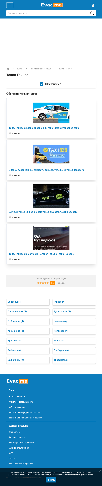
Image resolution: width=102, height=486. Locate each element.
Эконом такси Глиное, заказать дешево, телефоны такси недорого (46, 170)
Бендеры (14, 301)
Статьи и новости (17, 396)
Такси (20, 69)
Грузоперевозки (17, 437)
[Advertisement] (51, 40)
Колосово (61, 330)
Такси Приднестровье (40, 69)
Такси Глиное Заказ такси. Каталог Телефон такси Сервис (41, 254)
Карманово (16, 330)
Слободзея (61, 350)
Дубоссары (16, 321)
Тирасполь (61, 360)
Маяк (59, 340)
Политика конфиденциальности (24, 412)
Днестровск (62, 311)
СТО (11, 453)
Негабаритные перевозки (21, 442)
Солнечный (16, 360)
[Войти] (93, 5)
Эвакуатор (14, 432)
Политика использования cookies (25, 418)
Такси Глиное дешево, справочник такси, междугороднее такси (44, 128)
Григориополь (17, 311)
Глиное (59, 301)
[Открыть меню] (9, 5)
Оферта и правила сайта (21, 402)
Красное (14, 340)
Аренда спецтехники (19, 448)
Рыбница (14, 350)
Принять (51, 480)
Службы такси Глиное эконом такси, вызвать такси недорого (43, 212)
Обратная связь (17, 407)
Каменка (60, 321)
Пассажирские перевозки (21, 464)
